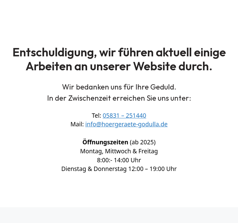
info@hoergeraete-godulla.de (126, 124)
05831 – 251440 (124, 115)
